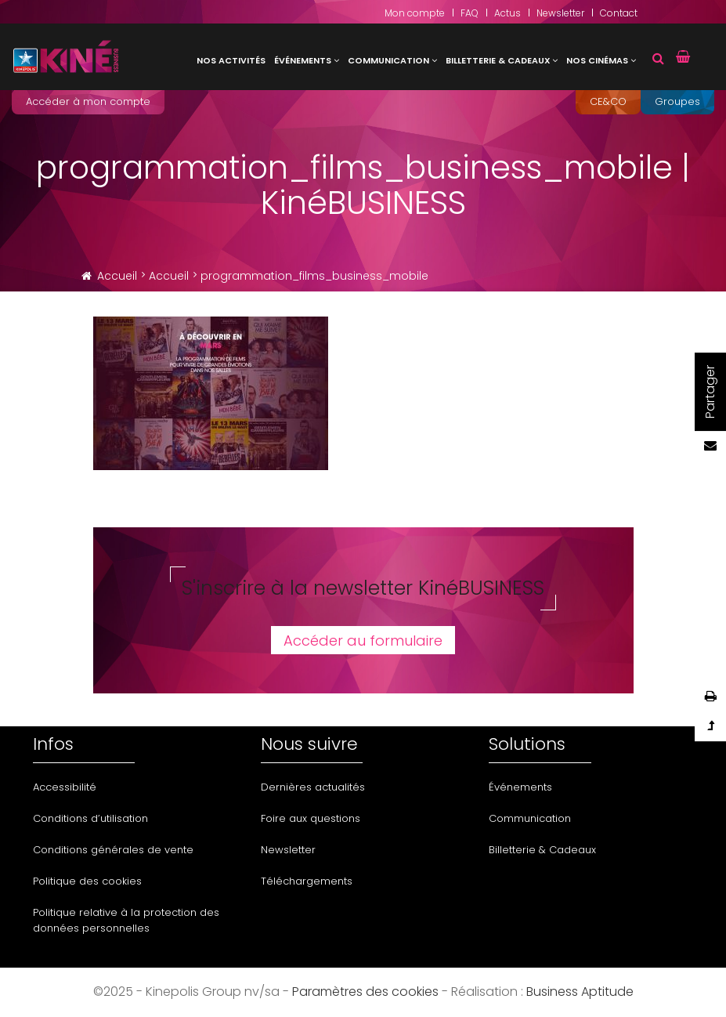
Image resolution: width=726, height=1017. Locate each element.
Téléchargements (306, 881)
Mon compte (415, 13)
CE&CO (608, 101)
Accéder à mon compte (88, 101)
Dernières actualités (313, 787)
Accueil (117, 276)
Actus (507, 13)
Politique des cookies (87, 881)
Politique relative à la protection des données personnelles (126, 920)
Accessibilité (64, 787)
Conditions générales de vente (113, 849)
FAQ (470, 13)
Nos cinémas (597, 60)
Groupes (677, 101)
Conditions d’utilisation (90, 818)
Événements (302, 60)
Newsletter (560, 13)
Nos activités (231, 60)
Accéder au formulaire (363, 640)
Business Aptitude (580, 992)
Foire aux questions (310, 818)
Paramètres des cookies (365, 992)
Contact (619, 13)
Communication (388, 60)
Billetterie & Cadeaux (498, 60)
